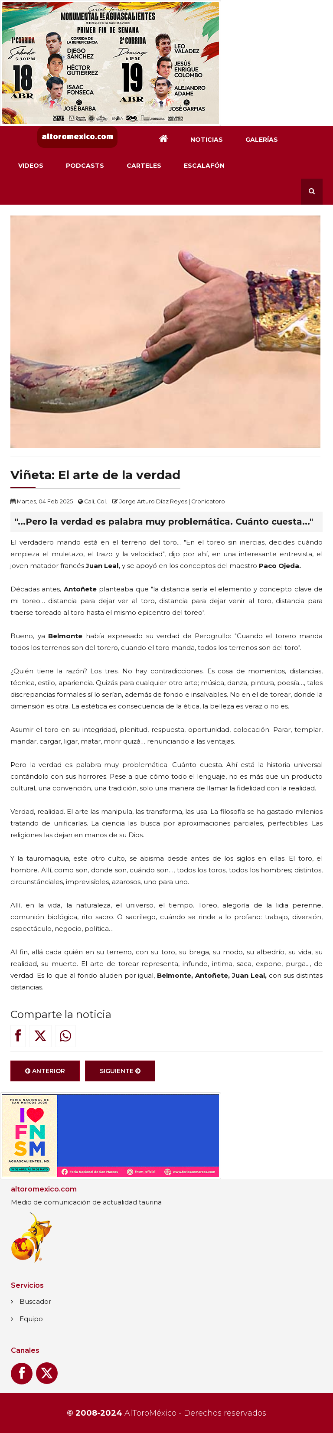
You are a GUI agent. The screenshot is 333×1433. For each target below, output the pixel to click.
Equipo (31, 1319)
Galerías (261, 140)
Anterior (45, 1071)
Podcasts (85, 166)
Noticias (206, 140)
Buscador (35, 1301)
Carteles (144, 166)
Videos (30, 166)
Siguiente (120, 1071)
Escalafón (204, 166)
